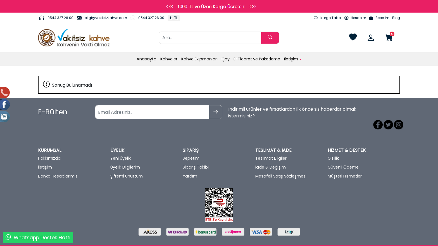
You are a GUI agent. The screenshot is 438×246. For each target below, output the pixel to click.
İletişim (293, 59)
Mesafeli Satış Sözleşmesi (280, 165)
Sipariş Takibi (196, 156)
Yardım (190, 165)
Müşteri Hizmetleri (345, 165)
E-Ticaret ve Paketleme (257, 59)
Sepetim (379, 18)
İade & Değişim (270, 156)
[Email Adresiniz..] (132, 112)
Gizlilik (333, 147)
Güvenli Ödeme (343, 156)
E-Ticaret (213, 241)
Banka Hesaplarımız (57, 165)
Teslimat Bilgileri (271, 147)
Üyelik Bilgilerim (125, 156)
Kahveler (168, 59)
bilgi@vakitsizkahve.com (106, 17)
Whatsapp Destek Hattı (42, 237)
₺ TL (174, 18)
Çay (226, 59)
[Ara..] (210, 38)
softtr (181, 241)
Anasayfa (146, 59)
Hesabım (355, 18)
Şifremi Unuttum (126, 165)
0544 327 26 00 (60, 17)
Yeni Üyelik (120, 147)
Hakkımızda (49, 147)
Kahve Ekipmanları (199, 59)
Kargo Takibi (328, 18)
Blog (396, 17)
